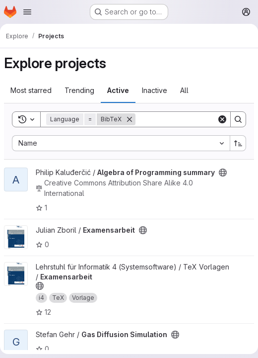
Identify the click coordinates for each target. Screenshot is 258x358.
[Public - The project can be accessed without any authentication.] (223, 173)
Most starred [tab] (31, 90)
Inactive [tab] (154, 90)
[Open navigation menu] (27, 12)
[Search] (197, 119)
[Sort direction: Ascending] (238, 143)
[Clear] (222, 119)
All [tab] (184, 90)
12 (43, 312)
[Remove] (129, 119)
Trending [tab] (79, 90)
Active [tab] (118, 90)
